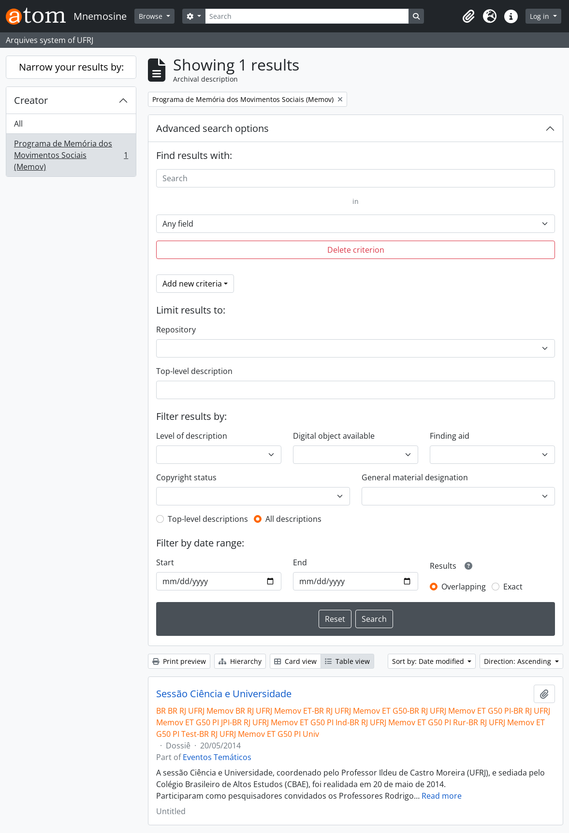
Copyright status (186, 477)
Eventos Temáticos (217, 757)
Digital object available (334, 436)
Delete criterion (355, 249)
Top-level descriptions (208, 519)
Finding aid (449, 436)
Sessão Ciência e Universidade (224, 694)
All (18, 123)
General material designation (415, 477)
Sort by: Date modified (429, 661)
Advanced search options (212, 128)
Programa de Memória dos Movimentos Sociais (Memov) (71, 155)
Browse (151, 16)
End (300, 562)
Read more (442, 795)
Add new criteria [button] (192, 283)
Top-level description (194, 371)
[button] (468, 16)
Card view (295, 661)
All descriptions (293, 519)
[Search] (307, 16)
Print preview (179, 661)
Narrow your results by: (71, 66)
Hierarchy (240, 661)
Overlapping (463, 586)
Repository (176, 329)
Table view (347, 661)
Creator (31, 100)
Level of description (191, 436)
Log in (540, 16)
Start (165, 562)
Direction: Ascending (518, 661)
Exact (513, 586)
